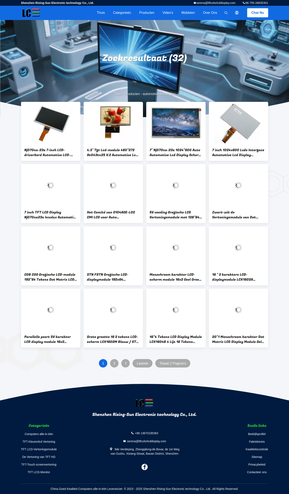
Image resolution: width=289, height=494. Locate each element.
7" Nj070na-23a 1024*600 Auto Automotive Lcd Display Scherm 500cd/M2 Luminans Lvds (176, 153)
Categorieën (122, 12)
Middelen (188, 12)
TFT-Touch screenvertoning (38, 464)
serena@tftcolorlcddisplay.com (215, 3)
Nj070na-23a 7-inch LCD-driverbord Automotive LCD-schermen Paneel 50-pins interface (47, 153)
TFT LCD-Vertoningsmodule (39, 449)
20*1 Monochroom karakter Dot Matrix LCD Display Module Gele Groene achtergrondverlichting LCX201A (238, 339)
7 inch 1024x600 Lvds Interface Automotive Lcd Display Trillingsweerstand (238, 153)
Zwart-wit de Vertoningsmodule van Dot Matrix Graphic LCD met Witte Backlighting (237, 215)
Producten (146, 12)
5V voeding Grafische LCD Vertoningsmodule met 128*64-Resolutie (175, 215)
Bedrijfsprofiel (257, 434)
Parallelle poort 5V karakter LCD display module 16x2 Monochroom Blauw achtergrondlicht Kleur (47, 339)
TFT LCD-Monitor (39, 472)
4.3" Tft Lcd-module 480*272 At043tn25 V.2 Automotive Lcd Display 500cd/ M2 (112, 153)
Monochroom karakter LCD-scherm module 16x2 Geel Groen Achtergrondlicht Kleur (175, 277)
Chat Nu (257, 12)
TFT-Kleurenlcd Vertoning (38, 441)
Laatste (142, 363)
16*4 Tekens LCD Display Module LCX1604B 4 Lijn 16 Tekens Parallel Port (176, 339)
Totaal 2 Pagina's (172, 363)
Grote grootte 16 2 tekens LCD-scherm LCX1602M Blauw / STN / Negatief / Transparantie (112, 339)
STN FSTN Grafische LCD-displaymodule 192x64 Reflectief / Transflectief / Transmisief (110, 277)
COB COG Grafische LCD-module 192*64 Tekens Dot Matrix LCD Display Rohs (49, 277)
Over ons (210, 12)
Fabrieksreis (257, 441)
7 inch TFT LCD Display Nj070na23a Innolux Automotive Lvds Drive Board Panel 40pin (50, 215)
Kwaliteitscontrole (257, 449)
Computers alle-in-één (39, 434)
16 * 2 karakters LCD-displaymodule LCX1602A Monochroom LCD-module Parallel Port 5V (233, 277)
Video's (168, 12)
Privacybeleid (256, 464)
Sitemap (257, 457)
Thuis (101, 12)
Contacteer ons (257, 472)
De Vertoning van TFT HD (38, 457)
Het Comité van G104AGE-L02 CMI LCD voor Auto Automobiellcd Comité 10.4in (111, 215)
